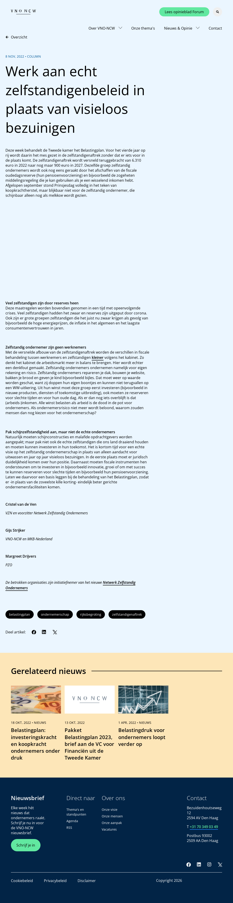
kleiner (98, 357)
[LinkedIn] (44, 632)
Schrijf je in (25, 845)
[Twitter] (54, 632)
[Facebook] (34, 632)
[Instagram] (209, 864)
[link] (36, 725)
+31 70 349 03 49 (204, 826)
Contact (215, 28)
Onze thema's (143, 28)
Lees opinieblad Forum (184, 11)
